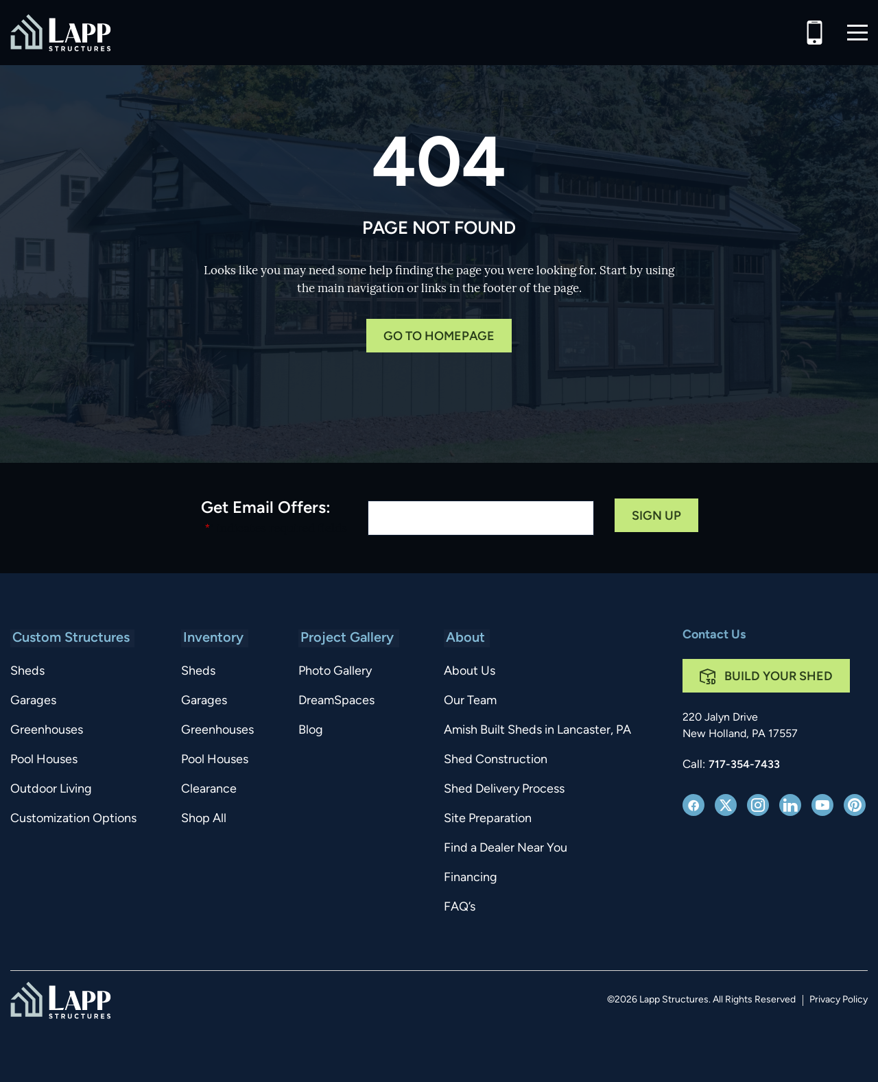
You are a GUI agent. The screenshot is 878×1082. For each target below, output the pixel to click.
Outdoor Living (51, 789)
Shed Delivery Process (502, 789)
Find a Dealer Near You (503, 848)
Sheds (27, 671)
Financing (468, 878)
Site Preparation (486, 819)
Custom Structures (69, 638)
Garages (33, 701)
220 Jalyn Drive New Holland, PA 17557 (740, 726)
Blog (314, 730)
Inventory (213, 638)
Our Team (468, 701)
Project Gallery (349, 638)
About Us (467, 671)
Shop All (205, 819)
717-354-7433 (744, 765)
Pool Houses (44, 760)
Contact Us (714, 635)
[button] (857, 32)
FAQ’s (457, 907)
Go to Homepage (439, 337)
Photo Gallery (339, 671)
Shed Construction (493, 760)
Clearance (211, 789)
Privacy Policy (838, 1000)
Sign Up (656, 516)
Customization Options (73, 819)
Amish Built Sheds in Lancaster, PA (535, 730)
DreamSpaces (340, 701)
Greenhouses (46, 730)
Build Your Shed (778, 677)
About (461, 638)
